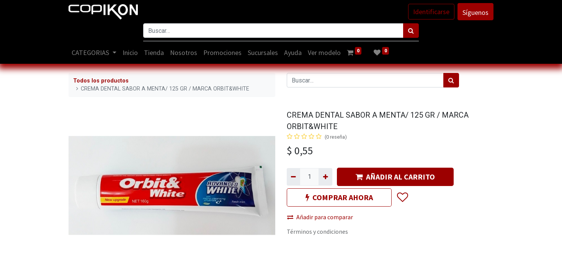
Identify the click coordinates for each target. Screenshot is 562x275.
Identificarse (431, 11)
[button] (402, 197)
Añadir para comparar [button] (320, 217)
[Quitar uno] (293, 177)
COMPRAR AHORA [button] (339, 197)
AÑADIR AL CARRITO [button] (395, 176)
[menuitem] (130, 52)
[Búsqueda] (411, 30)
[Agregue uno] (325, 177)
